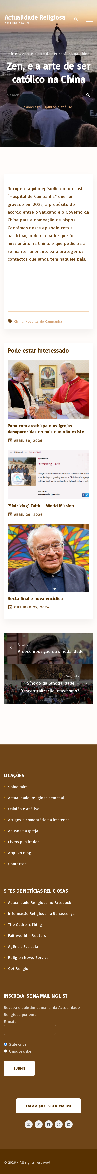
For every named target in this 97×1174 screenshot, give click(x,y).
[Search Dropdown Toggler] (76, 19)
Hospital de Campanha (43, 321)
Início (12, 53)
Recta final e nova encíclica (35, 598)
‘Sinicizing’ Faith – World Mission (41, 505)
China (18, 321)
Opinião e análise (58, 107)
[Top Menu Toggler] (90, 19)
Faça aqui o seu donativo (48, 1106)
